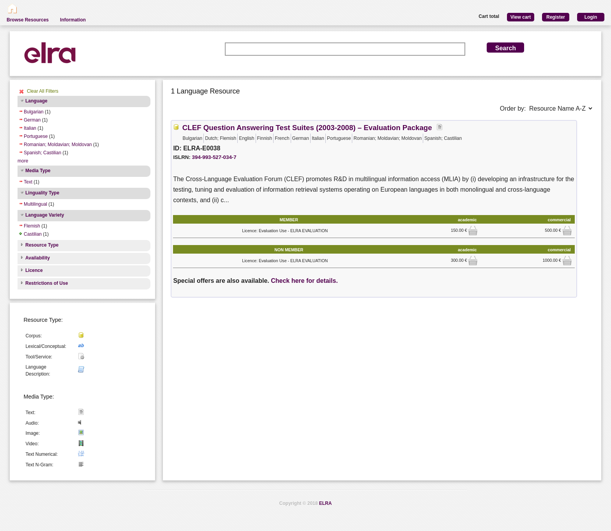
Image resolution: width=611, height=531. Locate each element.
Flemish (32, 226)
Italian (30, 128)
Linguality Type (42, 193)
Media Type (37, 170)
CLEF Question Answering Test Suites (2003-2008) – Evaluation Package (307, 127)
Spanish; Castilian (42, 152)
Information (73, 20)
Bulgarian (34, 112)
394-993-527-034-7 (214, 157)
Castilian (33, 234)
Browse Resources (28, 20)
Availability (37, 258)
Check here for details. (304, 280)
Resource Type (41, 245)
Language (36, 101)
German (32, 120)
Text (28, 182)
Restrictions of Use (46, 283)
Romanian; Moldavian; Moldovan (58, 144)
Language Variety (44, 215)
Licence (34, 270)
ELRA (325, 503)
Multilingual (35, 204)
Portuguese (36, 136)
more (23, 161)
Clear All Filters (42, 91)
